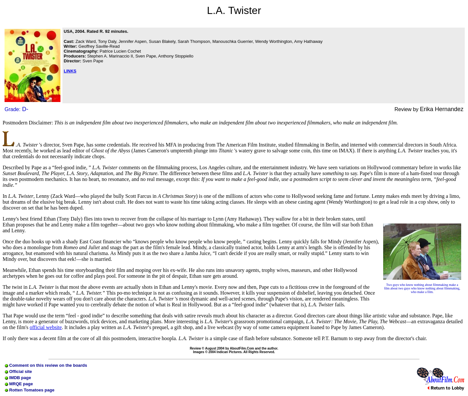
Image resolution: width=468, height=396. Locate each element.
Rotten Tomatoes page (30, 390)
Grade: (16, 109)
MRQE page (19, 383)
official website (46, 327)
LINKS (70, 71)
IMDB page (18, 377)
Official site (18, 371)
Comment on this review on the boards (46, 365)
